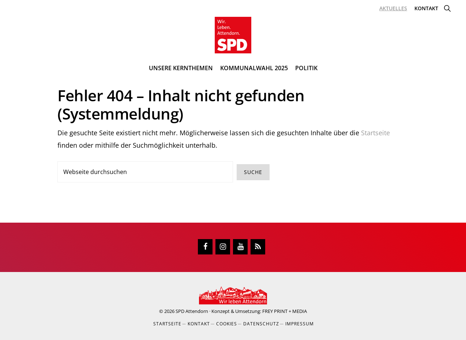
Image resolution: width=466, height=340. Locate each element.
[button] (447, 8)
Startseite (375, 132)
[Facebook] (205, 246)
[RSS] (258, 246)
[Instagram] (222, 246)
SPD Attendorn (192, 311)
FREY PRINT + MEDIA (284, 311)
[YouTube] (240, 246)
